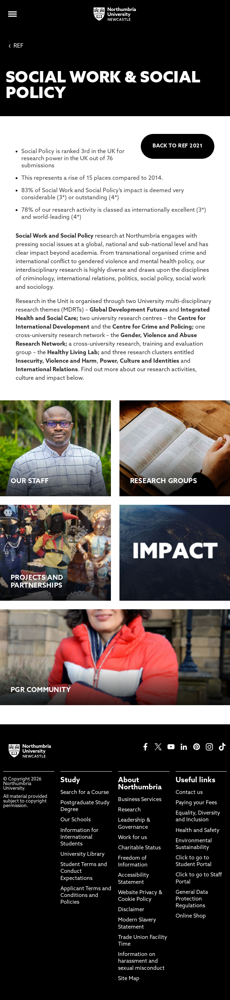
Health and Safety (197, 830)
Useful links (195, 780)
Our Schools (75, 820)
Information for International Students (79, 837)
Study (70, 780)
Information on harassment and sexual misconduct (141, 961)
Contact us (189, 792)
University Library (82, 854)
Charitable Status (139, 848)
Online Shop (191, 916)
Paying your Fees (196, 803)
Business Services (139, 799)
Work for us (132, 837)
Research (129, 810)
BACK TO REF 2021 (178, 146)
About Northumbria (140, 784)
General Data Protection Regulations (192, 899)
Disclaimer (131, 910)
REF (16, 46)
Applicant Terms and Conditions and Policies (85, 895)
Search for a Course (84, 792)
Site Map (128, 979)
